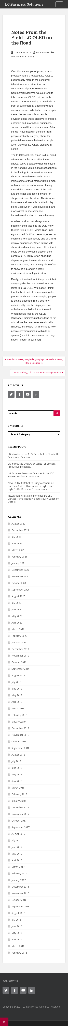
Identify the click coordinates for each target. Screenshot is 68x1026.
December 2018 (20, 728)
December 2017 (20, 807)
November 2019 (20, 655)
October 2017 (18, 820)
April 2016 (16, 939)
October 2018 (18, 741)
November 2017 (20, 814)
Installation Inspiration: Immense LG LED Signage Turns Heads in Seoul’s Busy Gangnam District (33, 498)
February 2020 (19, 635)
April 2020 (16, 622)
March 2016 (17, 946)
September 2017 (20, 827)
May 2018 (16, 774)
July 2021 (16, 536)
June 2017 (16, 847)
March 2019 (17, 708)
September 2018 (20, 748)
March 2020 (17, 629)
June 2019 (16, 688)
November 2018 (20, 734)
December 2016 (20, 886)
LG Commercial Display (22, 56)
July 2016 (16, 919)
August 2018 (18, 754)
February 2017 (19, 873)
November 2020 (20, 576)
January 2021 (18, 563)
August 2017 (18, 833)
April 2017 (16, 860)
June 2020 (16, 609)
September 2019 (20, 668)
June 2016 (16, 926)
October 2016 (18, 899)
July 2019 (16, 682)
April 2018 (16, 781)
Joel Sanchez (42, 52)
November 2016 (20, 893)
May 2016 (16, 932)
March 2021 (17, 550)
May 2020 (16, 616)
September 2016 (20, 906)
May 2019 (16, 695)
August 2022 (18, 523)
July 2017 (16, 840)
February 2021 (19, 556)
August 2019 (18, 675)
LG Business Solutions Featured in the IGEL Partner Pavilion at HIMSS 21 (31, 475)
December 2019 (20, 649)
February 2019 (19, 715)
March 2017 (17, 866)
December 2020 (20, 569)
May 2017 (16, 853)
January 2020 (18, 642)
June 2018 (16, 767)
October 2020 (18, 583)
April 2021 (16, 543)
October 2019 (18, 662)
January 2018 (18, 800)
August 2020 (18, 596)
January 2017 (18, 880)
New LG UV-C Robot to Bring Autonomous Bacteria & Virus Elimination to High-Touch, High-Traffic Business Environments (31, 486)
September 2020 (20, 589)
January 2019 (18, 721)
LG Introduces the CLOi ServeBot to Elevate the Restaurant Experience (34, 455)
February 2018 (19, 794)
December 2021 (20, 530)
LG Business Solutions (24, 4)
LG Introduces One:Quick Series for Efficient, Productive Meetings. (32, 465)
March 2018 (17, 787)
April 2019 (16, 701)
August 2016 (18, 913)
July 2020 (16, 602)
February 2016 (19, 952)
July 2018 (16, 761)
